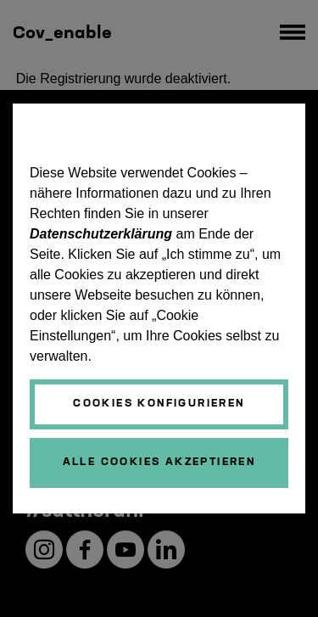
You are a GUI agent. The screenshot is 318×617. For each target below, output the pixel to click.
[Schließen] (159, 463)
